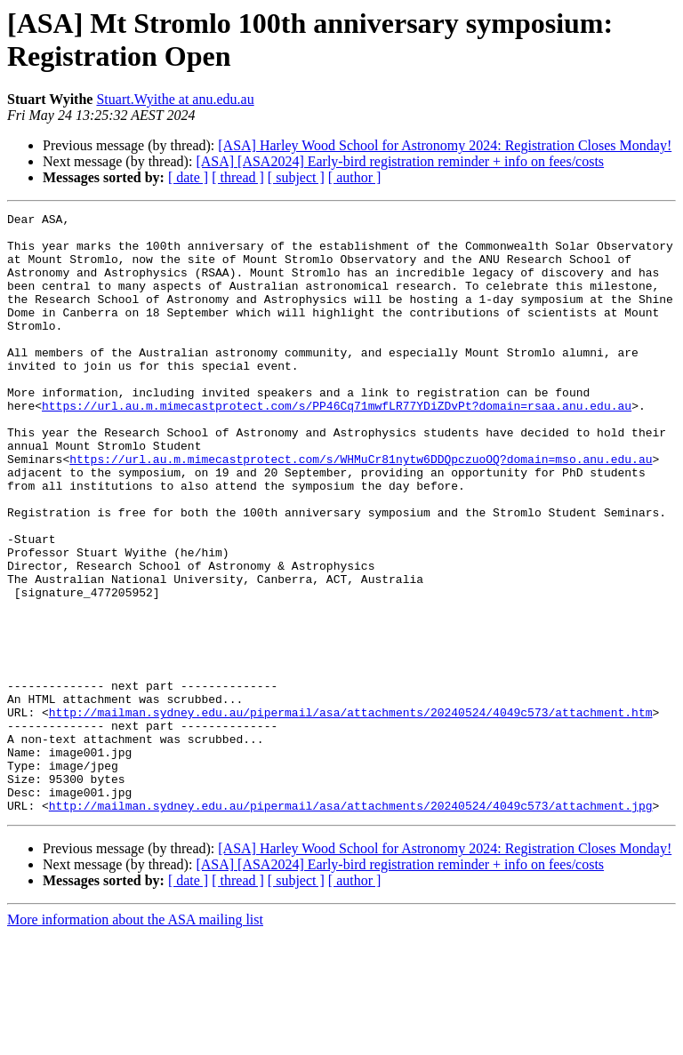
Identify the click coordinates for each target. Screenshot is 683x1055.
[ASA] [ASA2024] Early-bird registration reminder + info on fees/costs (400, 161)
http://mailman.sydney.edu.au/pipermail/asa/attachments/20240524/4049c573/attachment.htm (351, 813)
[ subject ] (296, 177)
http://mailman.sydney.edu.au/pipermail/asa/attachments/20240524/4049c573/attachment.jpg (351, 925)
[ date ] (188, 177)
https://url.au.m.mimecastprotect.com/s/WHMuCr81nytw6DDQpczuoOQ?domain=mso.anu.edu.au (360, 509)
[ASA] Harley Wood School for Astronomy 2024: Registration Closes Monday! (444, 145)
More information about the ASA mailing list (135, 1039)
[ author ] (355, 177)
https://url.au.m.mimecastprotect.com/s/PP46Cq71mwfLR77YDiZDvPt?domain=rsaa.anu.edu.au (336, 445)
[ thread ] (238, 177)
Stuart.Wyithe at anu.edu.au (174, 99)
